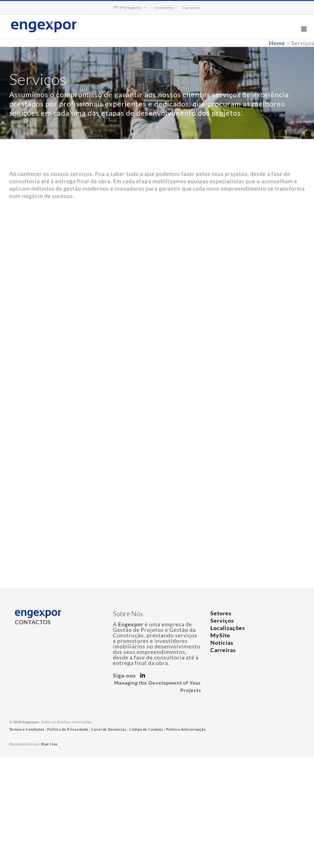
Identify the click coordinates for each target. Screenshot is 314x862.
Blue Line (49, 744)
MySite (220, 635)
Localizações (227, 627)
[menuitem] (130, 7)
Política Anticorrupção (186, 729)
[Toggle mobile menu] (304, 29)
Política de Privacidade (67, 729)
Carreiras (223, 650)
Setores (221, 613)
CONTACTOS (33, 622)
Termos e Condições (26, 729)
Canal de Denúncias (108, 729)
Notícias (221, 642)
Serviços (222, 620)
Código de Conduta (146, 729)
